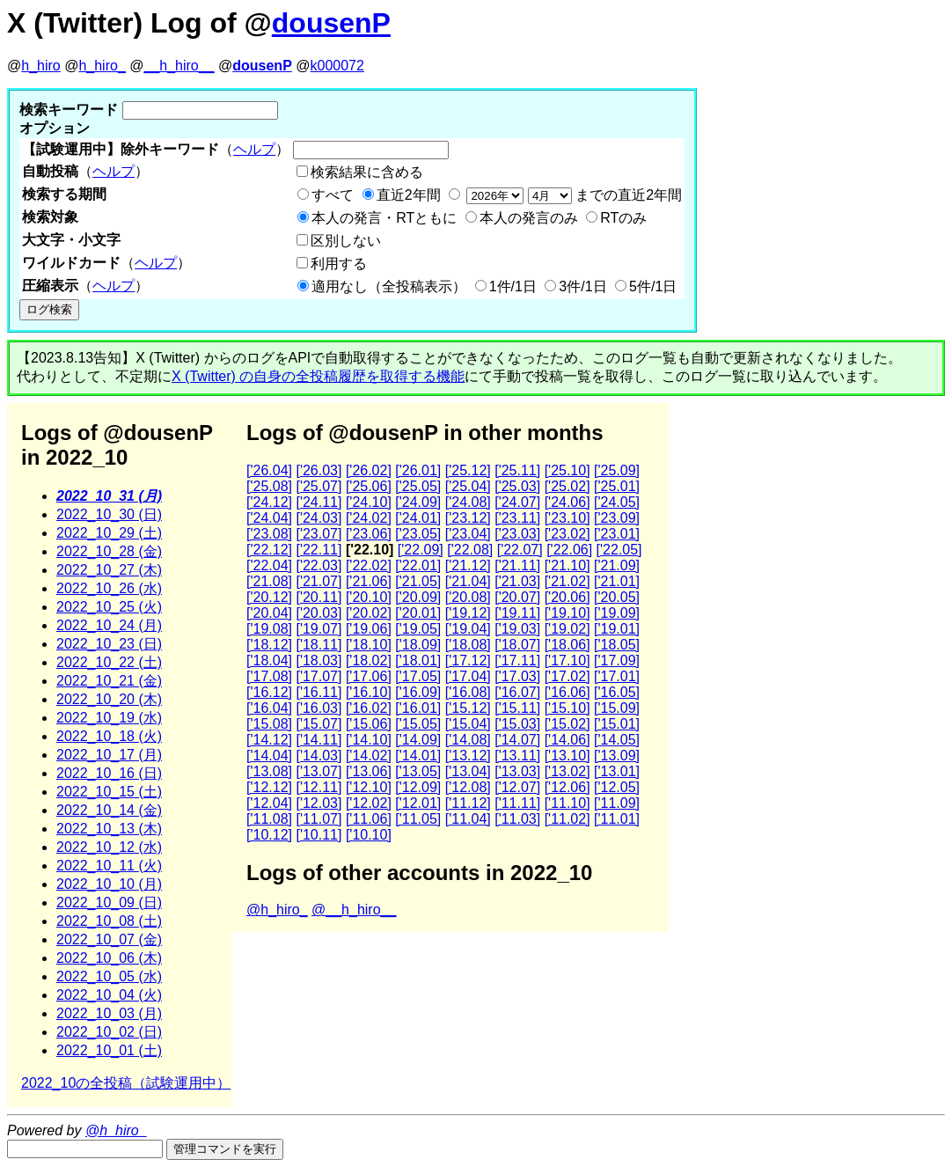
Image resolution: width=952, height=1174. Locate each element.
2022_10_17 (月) (109, 754)
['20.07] (517, 597)
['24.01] (418, 517)
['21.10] (567, 565)
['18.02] (369, 660)
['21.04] (468, 581)
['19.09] (617, 612)
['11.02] (567, 818)
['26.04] (269, 470)
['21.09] (617, 565)
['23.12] (468, 517)
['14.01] (418, 755)
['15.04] (468, 723)
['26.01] (418, 470)
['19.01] (617, 628)
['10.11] (318, 834)
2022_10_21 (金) (109, 680)
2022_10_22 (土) (109, 662)
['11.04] (468, 818)
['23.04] (468, 533)
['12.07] (517, 787)
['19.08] (269, 628)
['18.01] (418, 660)
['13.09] (617, 755)
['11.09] (617, 803)
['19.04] (468, 628)
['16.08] (468, 692)
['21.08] (269, 581)
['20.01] (418, 612)
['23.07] (318, 533)
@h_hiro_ (277, 909)
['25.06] (369, 486)
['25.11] (517, 470)
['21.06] (369, 581)
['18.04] (269, 660)
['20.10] (369, 597)
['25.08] (269, 486)
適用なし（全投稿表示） (388, 286)
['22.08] (470, 549)
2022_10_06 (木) (109, 957)
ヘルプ (254, 149)
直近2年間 (409, 194)
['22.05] (619, 549)
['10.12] (269, 834)
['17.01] (617, 676)
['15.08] (269, 723)
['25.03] (517, 486)
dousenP (331, 23)
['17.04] (468, 676)
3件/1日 (582, 286)
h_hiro (40, 65)
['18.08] (468, 644)
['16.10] (369, 692)
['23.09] (617, 517)
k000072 (337, 65)
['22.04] (269, 565)
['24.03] (318, 517)
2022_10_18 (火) (109, 736)
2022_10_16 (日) (109, 773)
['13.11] (517, 755)
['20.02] (369, 612)
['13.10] (567, 755)
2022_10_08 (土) (109, 921)
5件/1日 (653, 286)
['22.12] (269, 549)
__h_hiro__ (178, 65)
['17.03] (517, 676)
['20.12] (269, 597)
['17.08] (269, 676)
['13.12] (468, 755)
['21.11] (517, 565)
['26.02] (369, 470)
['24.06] (567, 502)
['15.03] (517, 723)
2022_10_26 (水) (109, 588)
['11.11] (517, 803)
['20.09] (418, 597)
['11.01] (617, 818)
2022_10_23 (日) (109, 643)
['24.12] (269, 502)
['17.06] (369, 676)
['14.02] (369, 755)
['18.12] (269, 644)
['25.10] (567, 470)
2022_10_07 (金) (109, 939)
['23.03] (517, 533)
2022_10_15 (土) (109, 791)
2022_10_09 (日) (109, 902)
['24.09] (418, 502)
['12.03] (318, 803)
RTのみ (623, 217)
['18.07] (517, 644)
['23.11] (517, 517)
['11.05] (418, 818)
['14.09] (418, 739)
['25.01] (617, 486)
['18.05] (617, 644)
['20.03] (318, 612)
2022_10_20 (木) (109, 699)
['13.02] (567, 771)
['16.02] (369, 708)
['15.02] (567, 723)
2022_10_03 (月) (109, 1013)
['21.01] (617, 581)
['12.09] (418, 787)
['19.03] (517, 628)
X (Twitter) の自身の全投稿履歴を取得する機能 (318, 376)
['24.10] (369, 502)
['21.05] (418, 581)
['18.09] (418, 644)
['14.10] (369, 739)
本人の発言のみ (529, 217)
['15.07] (318, 723)
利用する (339, 263)
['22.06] (569, 549)
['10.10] (369, 834)
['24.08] (468, 502)
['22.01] (418, 565)
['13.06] (369, 771)
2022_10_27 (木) (109, 569)
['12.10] (369, 787)
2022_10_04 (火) (109, 994)
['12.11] (318, 787)
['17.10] (567, 660)
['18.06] (567, 644)
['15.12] (468, 708)
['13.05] (418, 771)
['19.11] (517, 612)
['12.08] (468, 787)
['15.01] (617, 723)
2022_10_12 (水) (109, 847)
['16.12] (269, 692)
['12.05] (617, 787)
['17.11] (517, 660)
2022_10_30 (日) (109, 514)
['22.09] (420, 549)
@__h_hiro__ (353, 909)
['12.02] (369, 803)
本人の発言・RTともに (384, 217)
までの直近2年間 (572, 194)
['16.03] (318, 708)
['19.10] (567, 612)
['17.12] (468, 660)
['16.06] (567, 692)
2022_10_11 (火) (109, 865)
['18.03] (318, 660)
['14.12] (269, 739)
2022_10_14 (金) (109, 810)
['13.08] (269, 771)
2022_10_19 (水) (109, 717)
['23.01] (617, 533)
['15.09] (617, 708)
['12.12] (269, 787)
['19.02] (567, 628)
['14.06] (567, 739)
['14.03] (318, 755)
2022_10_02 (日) (109, 1031)
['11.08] (269, 818)
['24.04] (269, 517)
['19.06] (369, 628)
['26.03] (318, 470)
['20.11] (318, 597)
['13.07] (318, 771)
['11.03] (517, 818)
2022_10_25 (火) (109, 606)
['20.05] (617, 597)
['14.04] (269, 755)
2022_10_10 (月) (109, 884)
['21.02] (567, 581)
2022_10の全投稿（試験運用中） (126, 1082)
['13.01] (617, 771)
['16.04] (269, 708)
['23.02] (567, 533)
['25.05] (418, 486)
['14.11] (318, 739)
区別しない (346, 240)
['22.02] (369, 565)
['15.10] (567, 708)
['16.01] (418, 708)
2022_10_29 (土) (109, 532)
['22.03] (318, 565)
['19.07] (318, 628)
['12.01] (418, 803)
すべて (332, 194)
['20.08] (468, 597)
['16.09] (418, 692)
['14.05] (617, 739)
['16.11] (318, 692)
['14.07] (517, 739)
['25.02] (567, 486)
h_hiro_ (101, 65)
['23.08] (269, 533)
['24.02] (369, 517)
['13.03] (517, 771)
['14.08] (468, 739)
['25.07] (318, 486)
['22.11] (318, 549)
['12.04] (269, 803)
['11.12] (468, 803)
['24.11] (318, 502)
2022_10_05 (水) (109, 976)
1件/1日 (513, 286)
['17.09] (617, 660)
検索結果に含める (367, 172)
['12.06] (567, 787)
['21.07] (318, 581)
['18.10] (369, 644)
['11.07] (318, 818)
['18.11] (318, 644)
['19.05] (418, 628)
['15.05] (418, 723)
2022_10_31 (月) (109, 495)
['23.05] (418, 533)
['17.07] (318, 676)
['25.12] (468, 470)
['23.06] (369, 533)
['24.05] (617, 502)
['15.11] (517, 708)
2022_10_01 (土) (109, 1050)
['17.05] (418, 676)
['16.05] (617, 692)
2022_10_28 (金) (109, 551)
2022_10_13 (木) (109, 828)
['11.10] (567, 803)
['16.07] (517, 692)
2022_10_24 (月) (109, 625)
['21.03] (517, 581)
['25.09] (617, 470)
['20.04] (269, 612)
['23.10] (567, 517)
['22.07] (520, 549)
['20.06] (567, 597)
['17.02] (567, 676)
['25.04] (468, 486)
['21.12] (468, 565)
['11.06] (369, 818)
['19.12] (468, 612)
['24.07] (517, 502)
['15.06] (369, 723)
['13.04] (468, 771)
